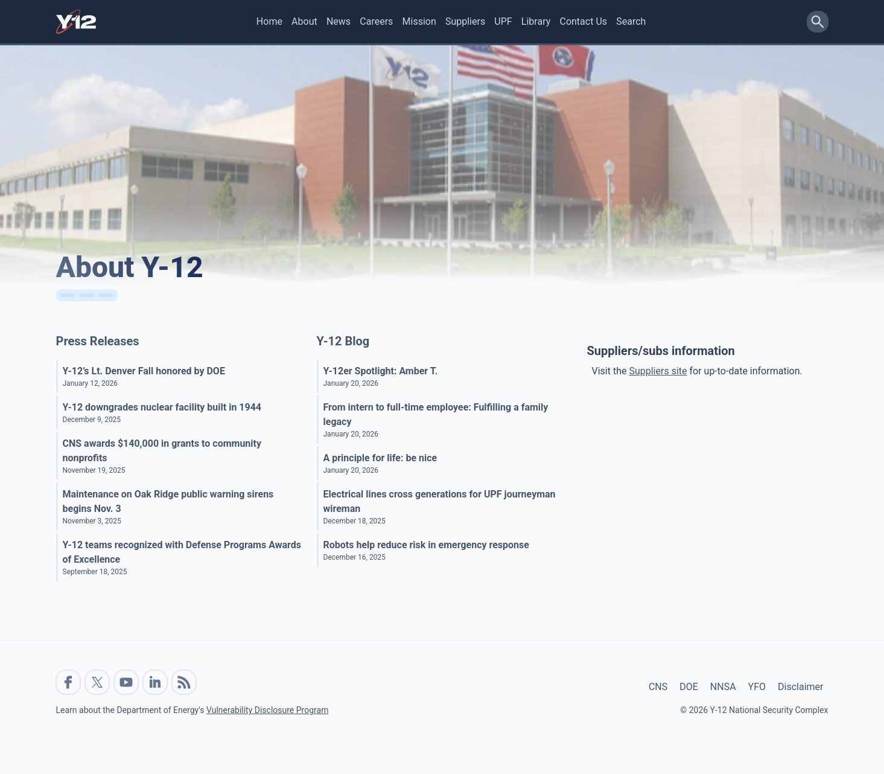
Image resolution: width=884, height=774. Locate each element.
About (304, 21)
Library (535, 21)
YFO (757, 686)
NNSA (723, 686)
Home (269, 21)
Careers (376, 21)
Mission (419, 21)
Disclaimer (800, 686)
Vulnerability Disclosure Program (267, 710)
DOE (688, 686)
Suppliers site (658, 371)
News (338, 21)
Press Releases (97, 341)
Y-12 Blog (343, 341)
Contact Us (583, 21)
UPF (503, 21)
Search (631, 21)
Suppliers (465, 21)
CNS (658, 686)
